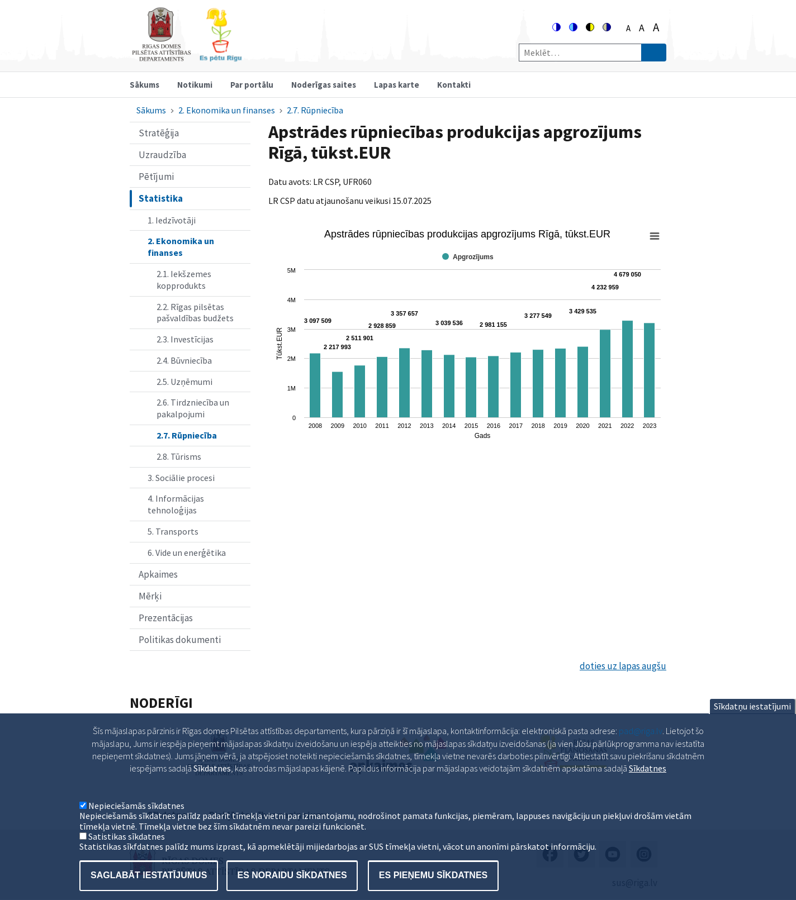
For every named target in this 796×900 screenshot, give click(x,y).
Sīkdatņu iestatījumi (752, 717)
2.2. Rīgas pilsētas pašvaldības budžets (195, 312)
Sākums (144, 84)
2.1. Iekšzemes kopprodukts (184, 279)
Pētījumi (156, 176)
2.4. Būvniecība (184, 360)
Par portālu (251, 84)
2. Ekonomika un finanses (226, 110)
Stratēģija (159, 133)
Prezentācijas (166, 618)
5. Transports (173, 531)
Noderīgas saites (323, 84)
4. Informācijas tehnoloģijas (176, 504)
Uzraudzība (162, 155)
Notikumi (194, 84)
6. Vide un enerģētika (187, 552)
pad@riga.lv (640, 741)
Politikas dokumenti (180, 640)
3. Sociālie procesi (181, 477)
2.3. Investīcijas (185, 339)
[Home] (187, 57)
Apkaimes (158, 574)
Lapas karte (396, 84)
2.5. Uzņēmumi (184, 381)
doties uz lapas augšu (623, 666)
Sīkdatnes (647, 779)
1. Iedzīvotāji (172, 220)
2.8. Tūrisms (179, 456)
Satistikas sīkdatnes (126, 847)
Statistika (161, 198)
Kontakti (454, 84)
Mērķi (150, 596)
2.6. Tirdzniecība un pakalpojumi (193, 408)
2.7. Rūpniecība (315, 110)
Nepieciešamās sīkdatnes (136, 816)
